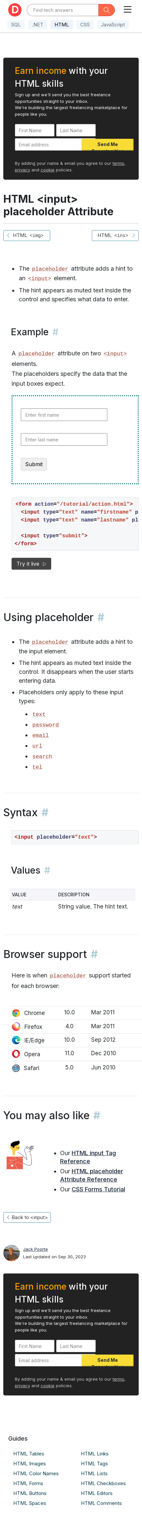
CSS (85, 24)
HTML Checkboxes (103, 1483)
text (39, 714)
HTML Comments (101, 1503)
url (37, 746)
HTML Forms (28, 1483)
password (45, 725)
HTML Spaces (29, 1503)
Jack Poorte (35, 1249)
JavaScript (113, 24)
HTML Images (29, 1463)
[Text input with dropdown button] (62, 10)
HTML (61, 24)
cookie (47, 169)
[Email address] (55, 144)
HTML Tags (94, 1463)
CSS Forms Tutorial (98, 1189)
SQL (16, 24)
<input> (39, 279)
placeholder (50, 269)
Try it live (31, 563)
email (40, 736)
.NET (38, 24)
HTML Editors (97, 1493)
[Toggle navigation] (127, 8)
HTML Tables (28, 1453)
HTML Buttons (30, 1493)
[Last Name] (76, 130)
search (42, 757)
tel (37, 767)
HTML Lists (94, 1473)
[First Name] (34, 130)
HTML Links (95, 1453)
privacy (22, 169)
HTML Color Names (36, 1473)
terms (118, 163)
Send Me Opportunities (107, 146)
